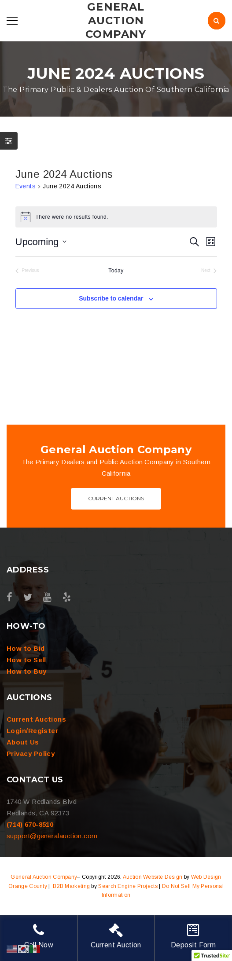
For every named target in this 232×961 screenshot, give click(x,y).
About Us (23, 742)
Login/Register (32, 730)
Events (25, 186)
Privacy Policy (31, 753)
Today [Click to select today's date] (115, 271)
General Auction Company (44, 877)
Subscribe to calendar (111, 298)
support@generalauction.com (52, 836)
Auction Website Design (153, 877)
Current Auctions (116, 498)
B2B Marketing (71, 886)
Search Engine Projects (128, 886)
